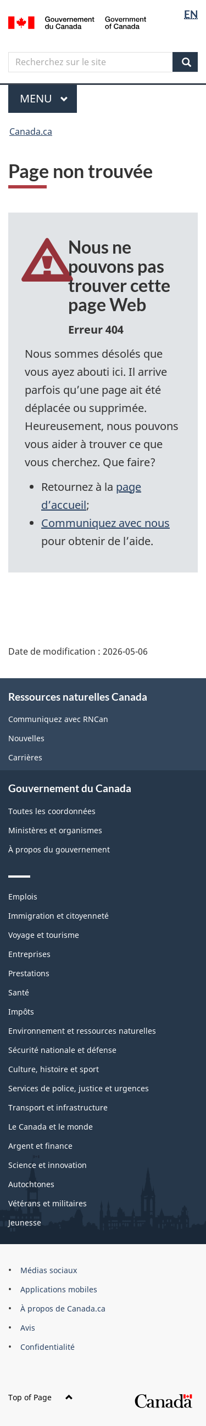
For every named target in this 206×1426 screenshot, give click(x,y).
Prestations (28, 973)
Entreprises (29, 954)
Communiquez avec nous (105, 523)
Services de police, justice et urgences (78, 1088)
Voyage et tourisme (43, 935)
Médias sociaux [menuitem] (48, 1270)
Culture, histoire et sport (53, 1069)
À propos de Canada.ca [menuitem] (62, 1308)
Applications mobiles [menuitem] (58, 1289)
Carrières (25, 757)
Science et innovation (47, 1165)
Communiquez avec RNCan (58, 719)
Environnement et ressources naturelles (82, 1031)
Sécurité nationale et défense (62, 1050)
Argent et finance (40, 1146)
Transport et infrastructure (58, 1107)
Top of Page (40, 1397)
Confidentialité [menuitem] (47, 1347)
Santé (18, 992)
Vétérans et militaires (47, 1203)
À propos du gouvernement (59, 849)
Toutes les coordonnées (52, 811)
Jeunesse (24, 1222)
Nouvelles (26, 738)
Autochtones (31, 1184)
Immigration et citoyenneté (58, 915)
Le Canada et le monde (50, 1126)
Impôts (21, 1011)
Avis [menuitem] (27, 1327)
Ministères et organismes (55, 830)
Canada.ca (30, 131)
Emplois (22, 896)
